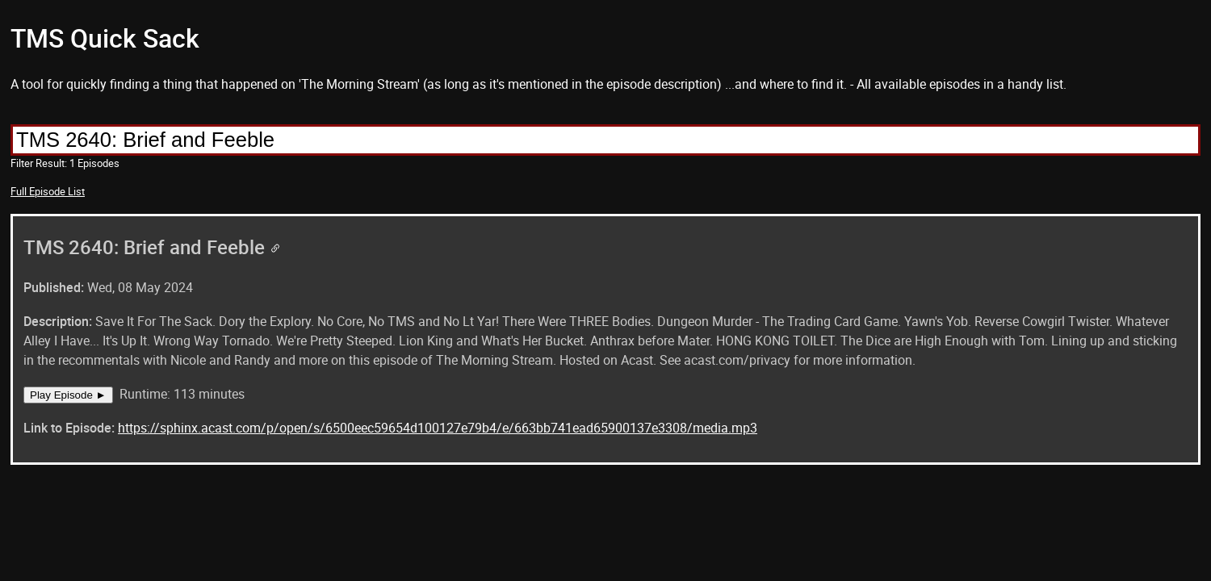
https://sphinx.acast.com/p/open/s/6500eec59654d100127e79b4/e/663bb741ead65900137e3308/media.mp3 (437, 428)
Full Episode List (47, 191)
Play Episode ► (68, 395)
